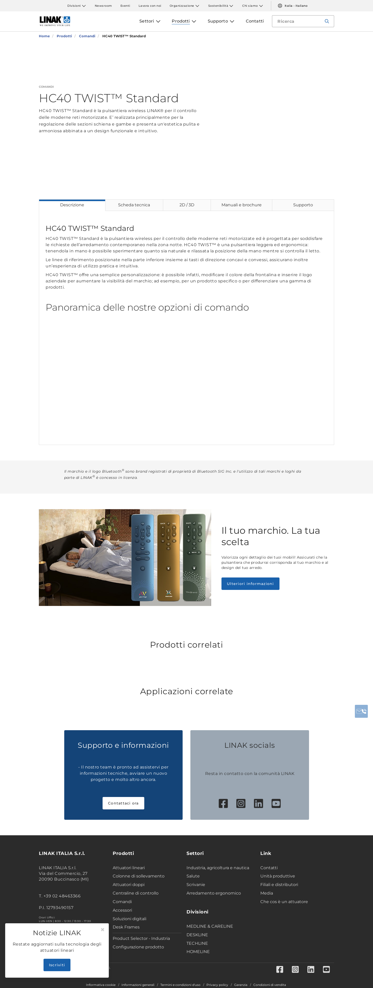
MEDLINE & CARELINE (210, 926)
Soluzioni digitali (129, 918)
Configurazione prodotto (138, 947)
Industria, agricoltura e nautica (218, 867)
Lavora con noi (150, 6)
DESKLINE (197, 934)
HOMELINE (198, 951)
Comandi (122, 901)
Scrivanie (196, 884)
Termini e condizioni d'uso (180, 985)
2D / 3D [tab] (187, 204)
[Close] (102, 930)
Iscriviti (57, 965)
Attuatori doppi (129, 884)
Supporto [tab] (303, 204)
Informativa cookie (101, 985)
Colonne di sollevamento (138, 876)
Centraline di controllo (136, 893)
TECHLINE (197, 943)
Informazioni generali (137, 985)
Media (266, 893)
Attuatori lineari (129, 867)
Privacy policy (217, 985)
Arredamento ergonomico (214, 893)
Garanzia (240, 985)
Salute (193, 876)
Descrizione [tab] (72, 204)
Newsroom (103, 6)
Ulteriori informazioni (250, 583)
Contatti (269, 867)
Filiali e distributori (279, 884)
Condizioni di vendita (269, 985)
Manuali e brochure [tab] (241, 204)
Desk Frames (126, 927)
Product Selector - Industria (141, 938)
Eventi (125, 6)
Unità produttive (277, 876)
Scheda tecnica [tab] (134, 204)
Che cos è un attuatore (284, 901)
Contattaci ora (123, 803)
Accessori (122, 910)
